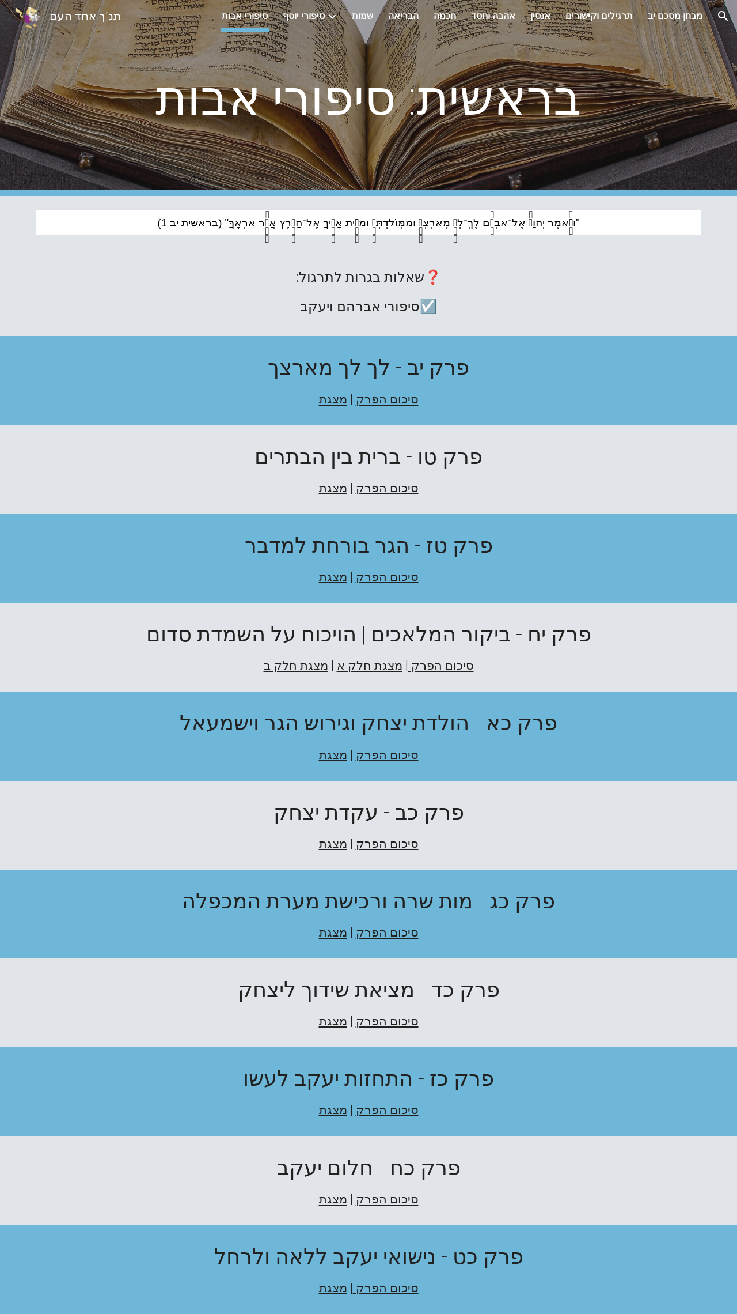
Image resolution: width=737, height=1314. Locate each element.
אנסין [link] (540, 15)
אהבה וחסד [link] (493, 15)
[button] (723, 16)
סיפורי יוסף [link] (304, 15)
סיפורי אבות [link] (245, 15)
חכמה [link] (445, 15)
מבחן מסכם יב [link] (675, 15)
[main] (368, 98)
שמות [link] (362, 15)
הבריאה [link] (403, 15)
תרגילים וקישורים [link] (599, 15)
